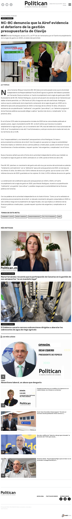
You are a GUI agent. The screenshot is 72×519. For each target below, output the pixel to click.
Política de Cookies (52, 496)
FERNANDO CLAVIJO (8, 216)
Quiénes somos (64, 496)
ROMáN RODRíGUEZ (34, 216)
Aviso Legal (40, 496)
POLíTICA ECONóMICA (48, 216)
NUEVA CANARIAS (21, 216)
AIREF (59, 216)
